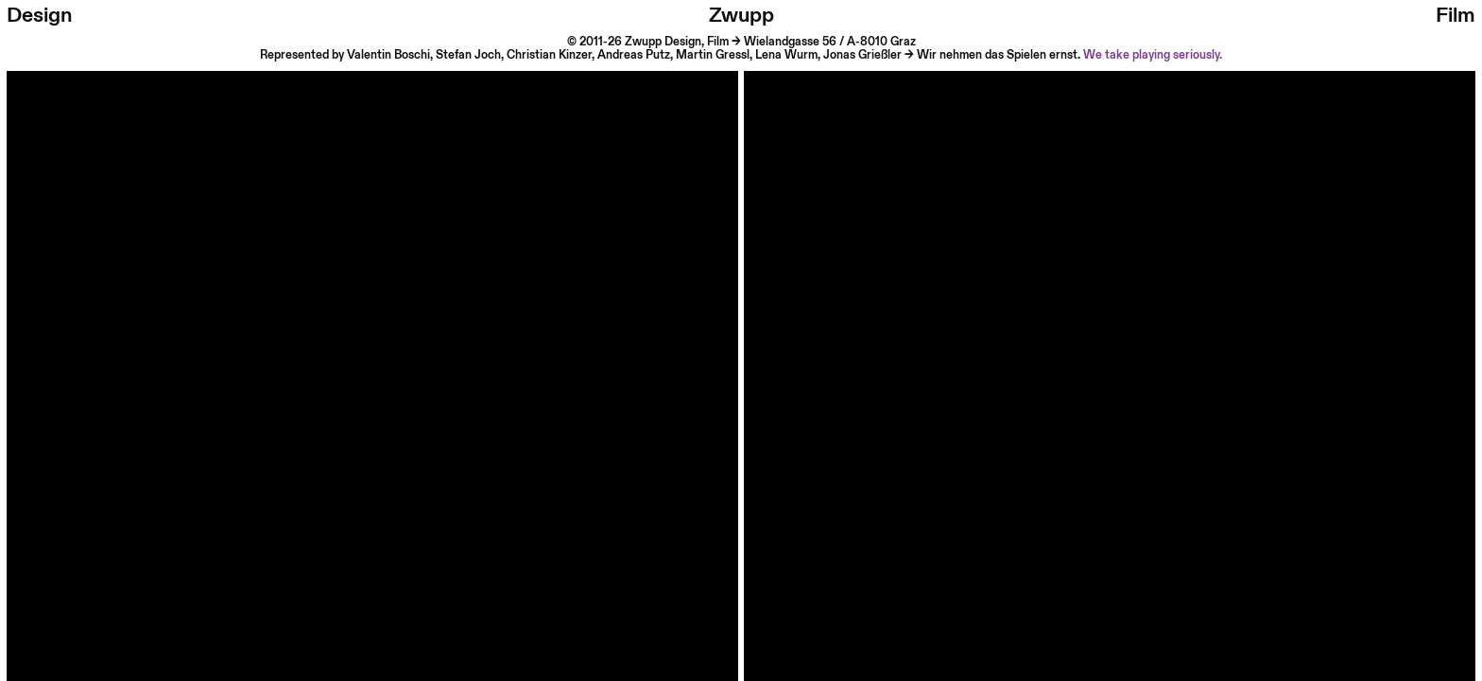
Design (39, 15)
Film (1455, 15)
